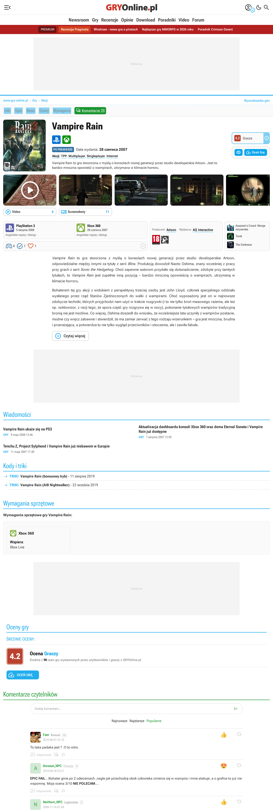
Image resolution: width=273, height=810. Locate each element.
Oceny (43, 110)
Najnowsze (120, 721)
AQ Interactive (203, 230)
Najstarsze (137, 721)
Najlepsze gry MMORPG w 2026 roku (169, 29)
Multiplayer (76, 156)
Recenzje (109, 20)
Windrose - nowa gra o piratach (114, 29)
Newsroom (79, 20)
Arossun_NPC (52, 766)
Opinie (127, 20)
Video (184, 20)
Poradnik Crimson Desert (219, 29)
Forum (198, 20)
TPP (64, 156)
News (30, 110)
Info (7, 110)
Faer (46, 735)
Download (145, 20)
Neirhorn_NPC (53, 802)
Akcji (44, 100)
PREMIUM (43, 29)
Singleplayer (96, 156)
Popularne (154, 721)
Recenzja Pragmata (71, 29)
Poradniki (167, 20)
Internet (112, 156)
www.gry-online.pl (15, 100)
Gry (95, 20)
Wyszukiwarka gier (257, 101)
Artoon (171, 230)
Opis (18, 110)
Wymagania (62, 110)
